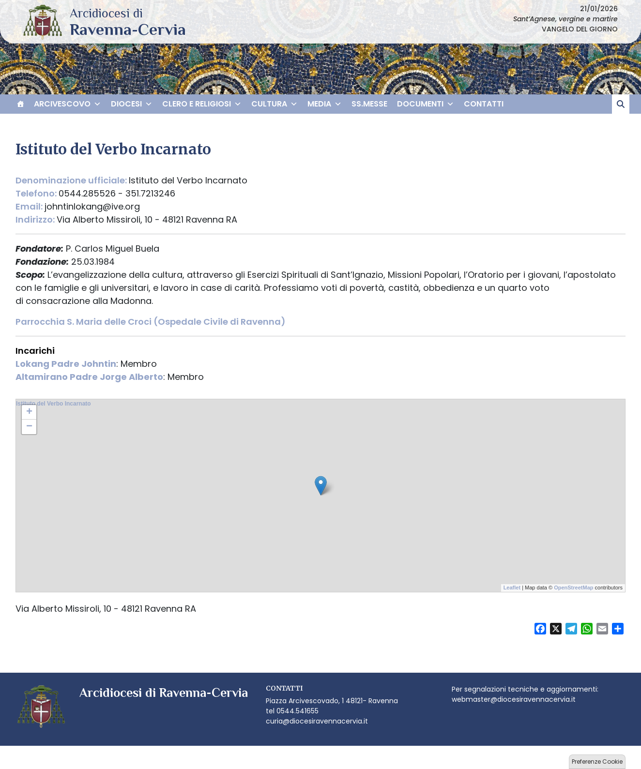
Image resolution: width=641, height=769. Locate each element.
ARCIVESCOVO (67, 104)
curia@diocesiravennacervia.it (317, 721)
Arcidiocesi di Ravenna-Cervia (128, 29)
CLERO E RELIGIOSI (202, 104)
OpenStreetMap (573, 587)
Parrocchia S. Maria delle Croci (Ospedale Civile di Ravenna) (150, 322)
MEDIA (324, 104)
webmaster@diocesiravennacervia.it (514, 699)
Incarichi (35, 351)
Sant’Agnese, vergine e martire (565, 19)
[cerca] (620, 104)
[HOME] (20, 104)
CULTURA (274, 104)
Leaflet (512, 587)
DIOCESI (132, 104)
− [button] (29, 427)
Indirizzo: (36, 219)
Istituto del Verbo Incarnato (53, 403)
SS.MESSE (369, 103)
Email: (30, 206)
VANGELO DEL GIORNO (580, 29)
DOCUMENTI (425, 104)
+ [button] (29, 412)
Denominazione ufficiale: (72, 180)
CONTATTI (484, 103)
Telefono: (37, 193)
